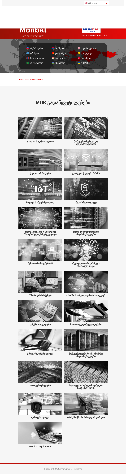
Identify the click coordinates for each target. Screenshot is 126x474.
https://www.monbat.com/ (94, 35)
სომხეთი (58, 48)
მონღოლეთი (35, 58)
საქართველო (87, 48)
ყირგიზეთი (59, 53)
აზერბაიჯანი (34, 48)
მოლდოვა (85, 53)
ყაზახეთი (32, 53)
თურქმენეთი (34, 63)
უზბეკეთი (58, 63)
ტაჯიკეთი (58, 58)
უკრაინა (84, 63)
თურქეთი (84, 58)
